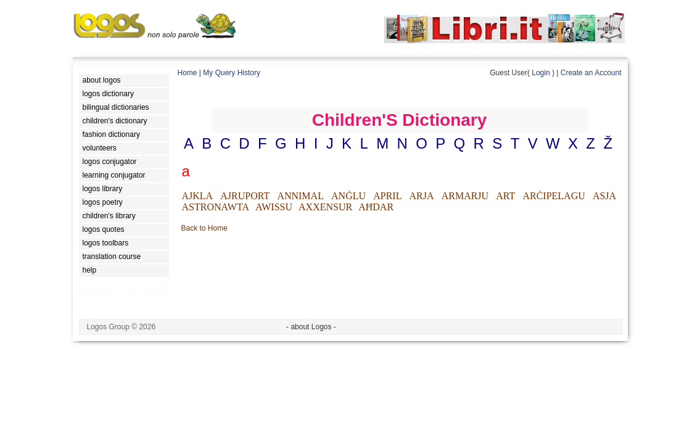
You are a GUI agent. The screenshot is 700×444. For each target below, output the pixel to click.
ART (505, 196)
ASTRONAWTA (215, 207)
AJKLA (197, 196)
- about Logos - (311, 327)
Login (541, 72)
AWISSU (273, 207)
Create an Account (591, 72)
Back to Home (204, 228)
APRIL (387, 196)
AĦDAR (375, 207)
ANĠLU (348, 196)
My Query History (231, 72)
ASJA (604, 196)
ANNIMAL (300, 196)
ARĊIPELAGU (553, 196)
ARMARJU (465, 196)
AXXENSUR (325, 207)
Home (187, 72)
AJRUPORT (245, 196)
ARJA (422, 196)
